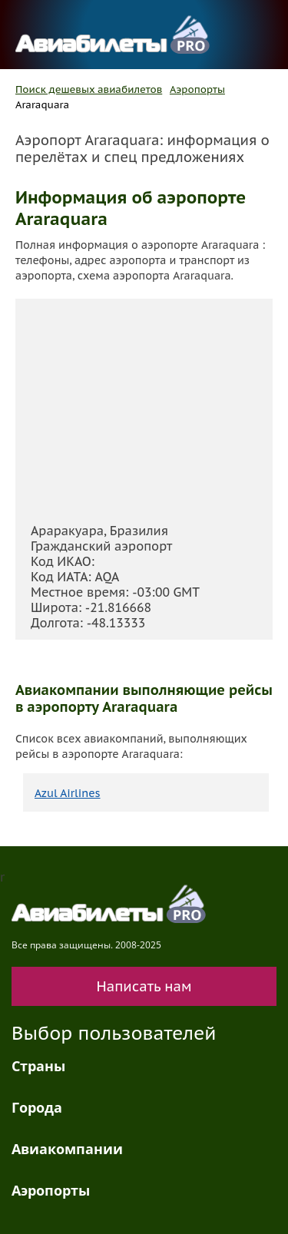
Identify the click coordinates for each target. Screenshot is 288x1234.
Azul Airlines (68, 793)
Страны (38, 1066)
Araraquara (42, 104)
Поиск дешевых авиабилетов (88, 89)
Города (37, 1107)
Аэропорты (197, 89)
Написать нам (144, 986)
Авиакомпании (67, 1149)
